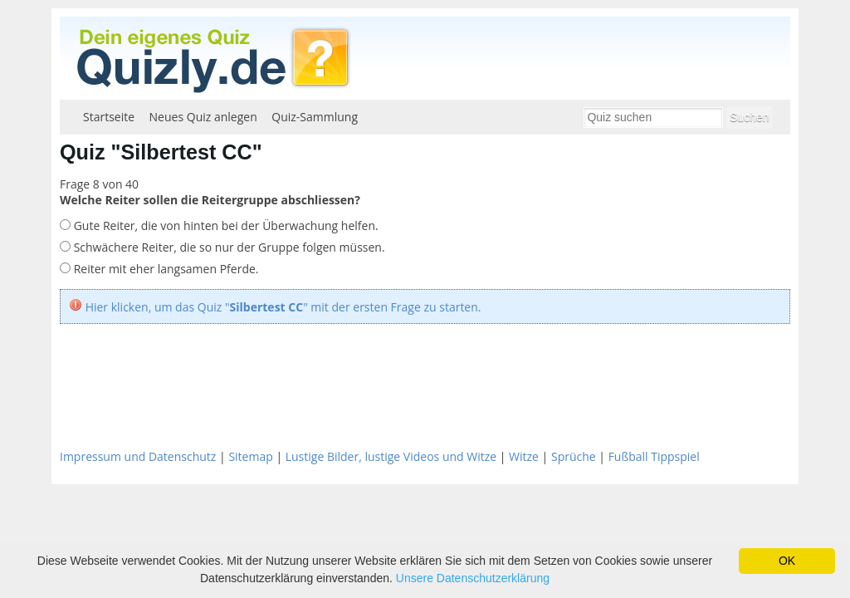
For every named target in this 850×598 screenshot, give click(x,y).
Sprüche (573, 456)
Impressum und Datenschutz (138, 456)
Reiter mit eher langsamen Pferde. (165, 269)
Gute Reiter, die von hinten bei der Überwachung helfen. (225, 225)
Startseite (108, 117)
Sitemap (250, 456)
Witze (524, 456)
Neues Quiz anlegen (203, 117)
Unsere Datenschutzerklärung (473, 578)
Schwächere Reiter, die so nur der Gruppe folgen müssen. (228, 247)
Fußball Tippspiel (654, 456)
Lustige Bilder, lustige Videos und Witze (391, 456)
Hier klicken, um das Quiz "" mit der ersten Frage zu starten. (283, 307)
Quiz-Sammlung (314, 117)
